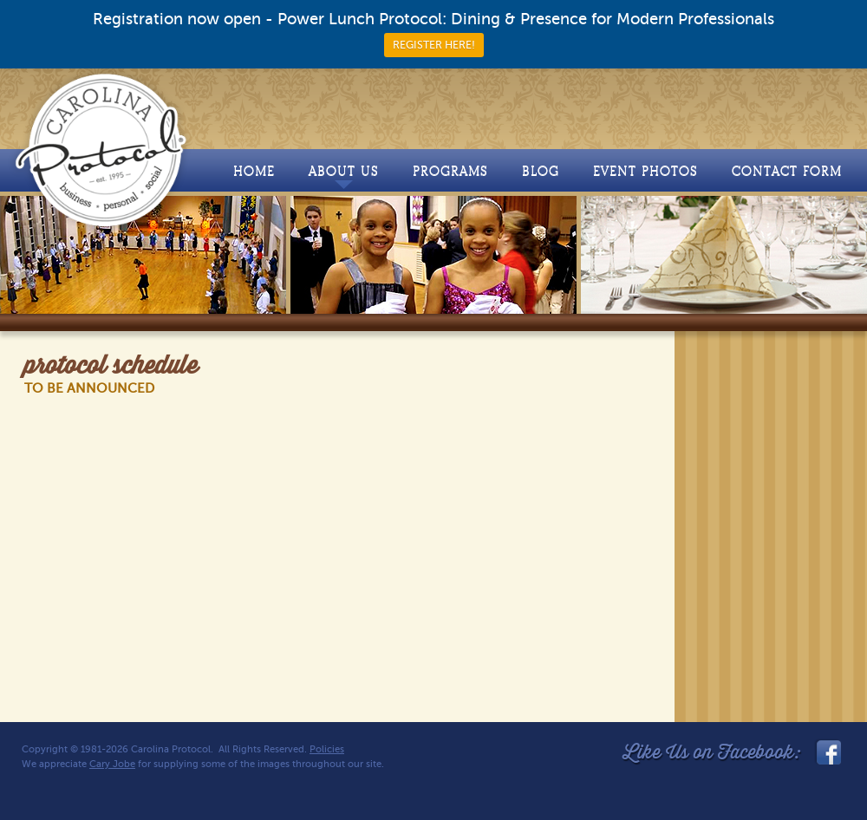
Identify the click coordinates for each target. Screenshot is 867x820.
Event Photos (645, 171)
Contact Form (787, 171)
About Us (344, 176)
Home (254, 171)
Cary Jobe (112, 764)
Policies (327, 749)
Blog (540, 171)
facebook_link (827, 752)
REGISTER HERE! (434, 45)
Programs (450, 171)
